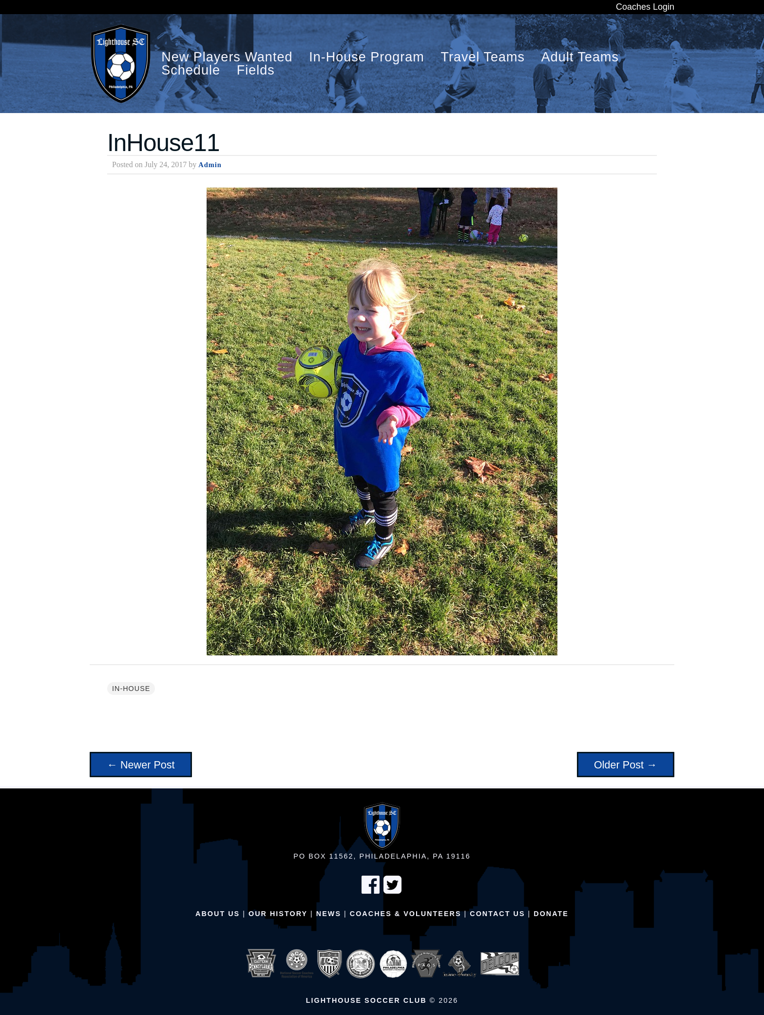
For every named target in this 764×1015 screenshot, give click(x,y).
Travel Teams (483, 57)
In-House (131, 688)
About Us (217, 914)
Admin (209, 165)
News (328, 914)
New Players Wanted (226, 57)
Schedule (190, 70)
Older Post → (625, 765)
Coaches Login (645, 7)
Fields (256, 70)
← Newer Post (140, 765)
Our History (277, 914)
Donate (551, 914)
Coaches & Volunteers (405, 914)
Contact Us (497, 914)
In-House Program (366, 57)
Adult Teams (580, 57)
